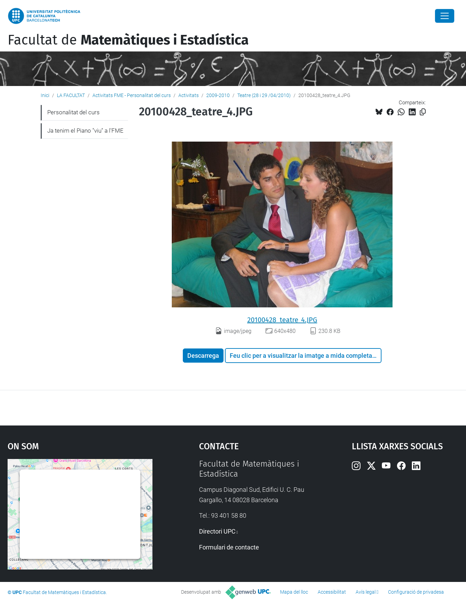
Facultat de (128, 40)
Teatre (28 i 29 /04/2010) (264, 95)
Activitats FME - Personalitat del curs (131, 95)
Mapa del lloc (294, 592)
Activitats (188, 95)
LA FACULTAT (71, 95)
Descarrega (203, 355)
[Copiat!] (423, 112)
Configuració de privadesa (416, 592)
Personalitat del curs (73, 112)
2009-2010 (218, 95)
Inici (45, 95)
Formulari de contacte (229, 547)
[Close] (444, 16)
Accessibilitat (332, 592)
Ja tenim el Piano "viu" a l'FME (85, 130)
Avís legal (366, 592)
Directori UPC (217, 531)
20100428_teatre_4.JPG (282, 320)
